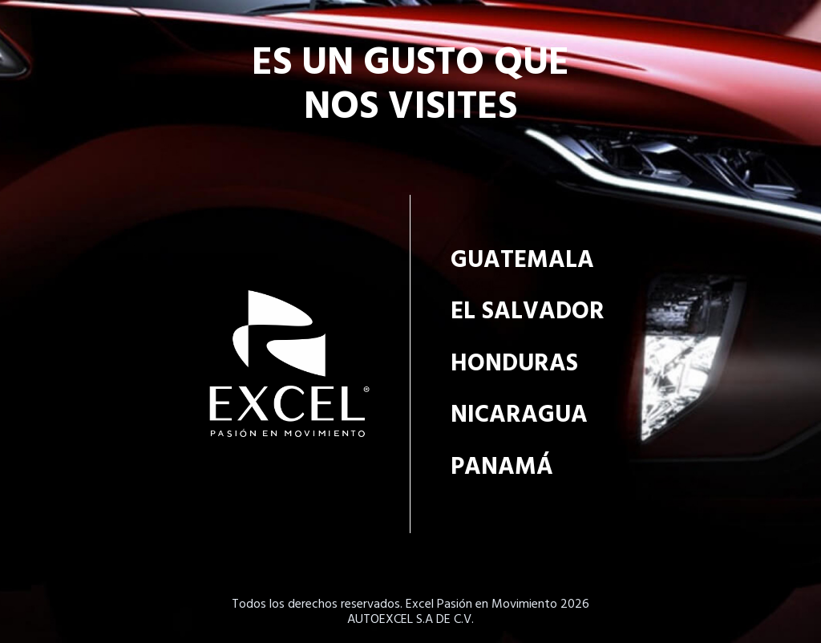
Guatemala (522, 260)
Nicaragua (519, 415)
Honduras (514, 364)
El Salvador (528, 312)
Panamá (502, 467)
